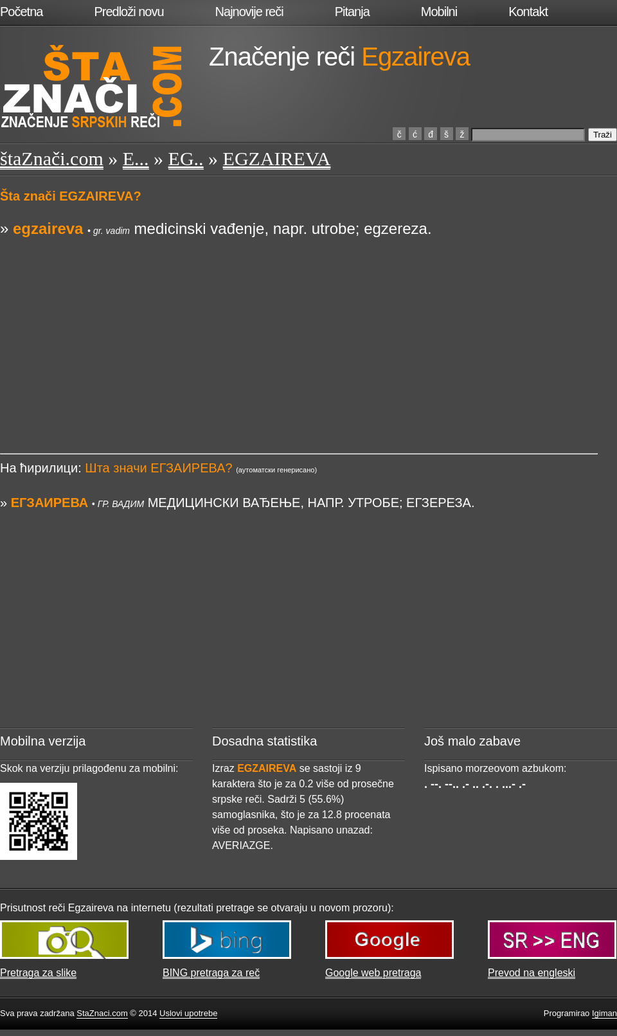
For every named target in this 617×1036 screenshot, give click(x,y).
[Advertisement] (299, 330)
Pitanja (352, 11)
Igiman (604, 1013)
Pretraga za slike (38, 972)
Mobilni (439, 11)
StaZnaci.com (101, 1013)
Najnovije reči (249, 11)
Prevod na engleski (531, 972)
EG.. (186, 158)
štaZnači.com (51, 158)
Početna (21, 11)
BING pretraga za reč (211, 972)
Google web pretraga (373, 972)
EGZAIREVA (277, 158)
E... (136, 158)
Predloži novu (128, 11)
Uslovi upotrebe (188, 1013)
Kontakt (528, 11)
